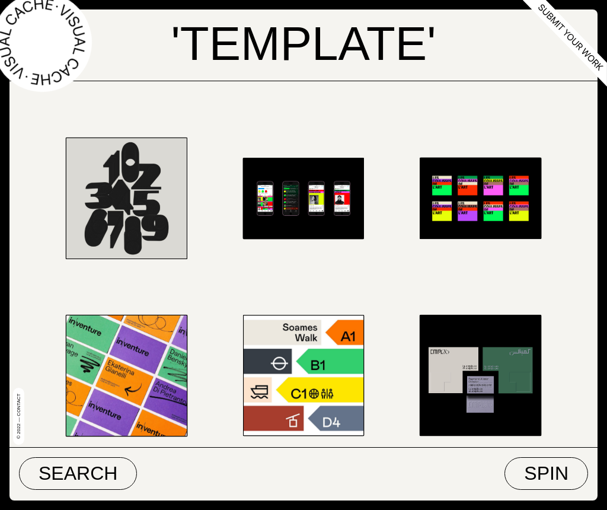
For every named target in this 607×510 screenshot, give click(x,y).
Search (78, 473)
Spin (546, 473)
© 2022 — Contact (18, 416)
